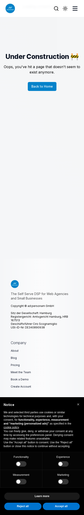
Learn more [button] (42, 496)
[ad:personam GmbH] (10, 8)
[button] (78, 404)
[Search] (56, 8)
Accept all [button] (61, 506)
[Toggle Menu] (75, 8)
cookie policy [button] (11, 427)
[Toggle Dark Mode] (65, 8)
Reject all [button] (23, 506)
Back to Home (42, 86)
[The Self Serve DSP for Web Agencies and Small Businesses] (42, 284)
